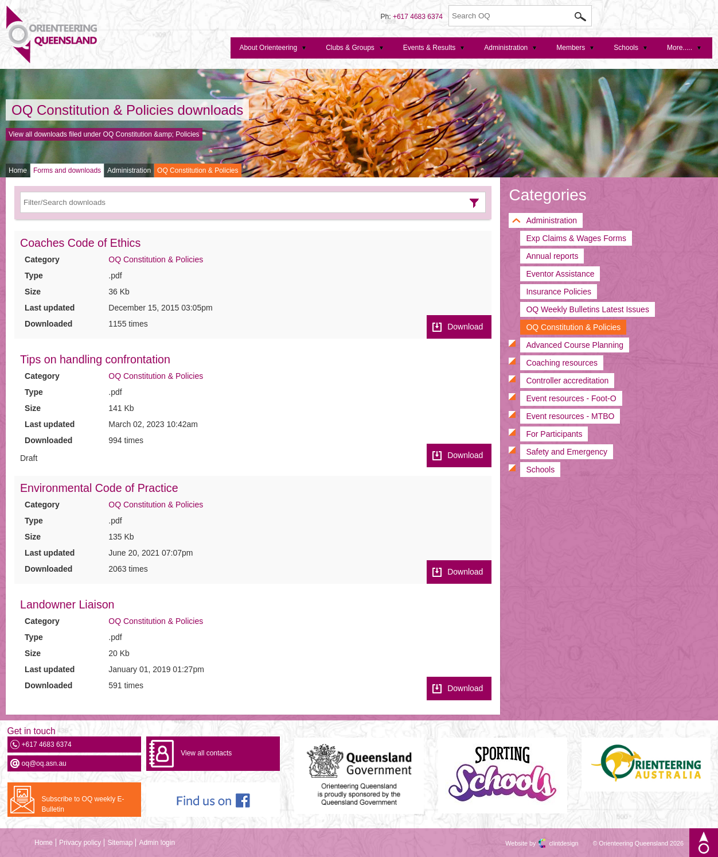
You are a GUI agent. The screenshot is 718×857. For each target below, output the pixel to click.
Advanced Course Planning (574, 345)
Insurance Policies (558, 291)
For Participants (554, 434)
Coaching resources (562, 362)
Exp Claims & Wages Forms (576, 238)
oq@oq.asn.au (44, 763)
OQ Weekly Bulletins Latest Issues (587, 309)
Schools (540, 469)
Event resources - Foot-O (571, 398)
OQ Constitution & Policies (197, 170)
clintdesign (553, 843)
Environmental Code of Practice (99, 488)
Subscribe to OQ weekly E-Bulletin (83, 804)
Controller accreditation (567, 380)
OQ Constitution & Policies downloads (127, 110)
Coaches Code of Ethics (80, 242)
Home (18, 170)
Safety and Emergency (566, 451)
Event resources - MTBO (570, 416)
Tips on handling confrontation (95, 359)
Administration (129, 170)
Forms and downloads (67, 170)
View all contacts (206, 753)
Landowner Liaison (67, 604)
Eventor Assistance (560, 273)
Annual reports (552, 256)
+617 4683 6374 (418, 17)
